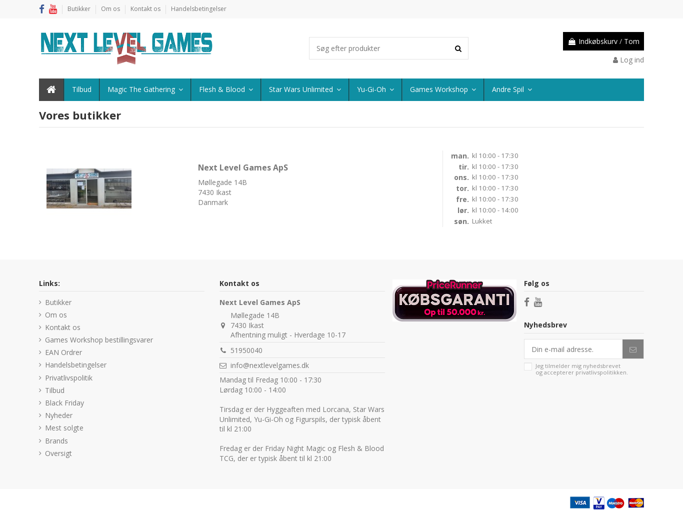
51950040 (246, 350)
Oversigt (58, 453)
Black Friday (64, 403)
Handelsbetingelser (198, 8)
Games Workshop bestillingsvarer (99, 339)
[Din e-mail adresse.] (573, 349)
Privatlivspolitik (68, 377)
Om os (111, 8)
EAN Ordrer (63, 352)
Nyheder (58, 415)
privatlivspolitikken (601, 372)
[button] (512, 89)
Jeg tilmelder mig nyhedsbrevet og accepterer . (582, 369)
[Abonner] (633, 349)
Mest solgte (64, 427)
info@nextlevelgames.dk (269, 365)
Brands (56, 441)
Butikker (80, 8)
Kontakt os (146, 8)
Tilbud (54, 390)
